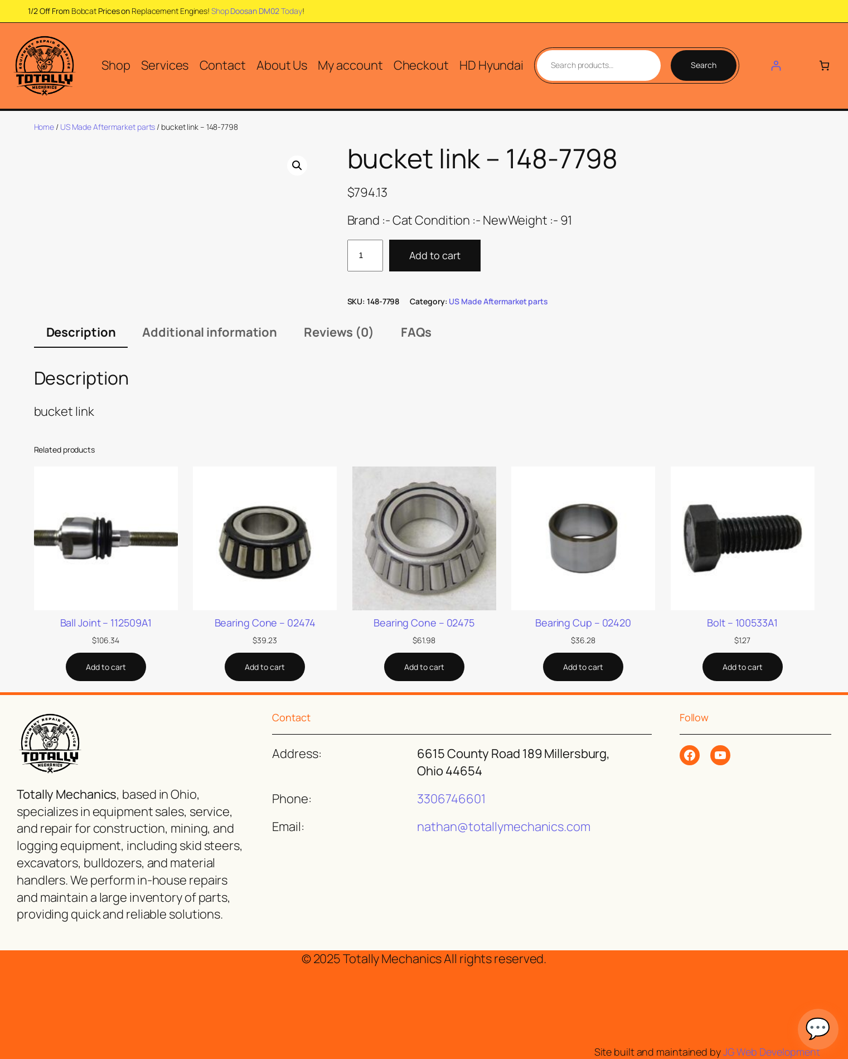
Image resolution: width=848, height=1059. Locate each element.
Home (44, 127)
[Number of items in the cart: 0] (824, 65)
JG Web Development (771, 1051)
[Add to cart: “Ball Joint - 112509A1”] (106, 667)
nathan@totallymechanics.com (503, 826)
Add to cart (435, 255)
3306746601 (451, 798)
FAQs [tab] (416, 332)
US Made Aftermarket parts (108, 127)
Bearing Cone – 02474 (265, 622)
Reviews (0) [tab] (339, 332)
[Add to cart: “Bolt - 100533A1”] (742, 667)
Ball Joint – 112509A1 (106, 622)
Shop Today (256, 11)
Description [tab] (81, 332)
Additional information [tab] (209, 332)
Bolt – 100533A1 (742, 622)
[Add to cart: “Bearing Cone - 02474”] (265, 667)
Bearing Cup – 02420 (583, 622)
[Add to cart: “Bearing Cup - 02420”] (583, 667)
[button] (297, 166)
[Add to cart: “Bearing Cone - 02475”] (424, 667)
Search (703, 65)
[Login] (775, 65)
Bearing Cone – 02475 (424, 622)
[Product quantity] (365, 255)
